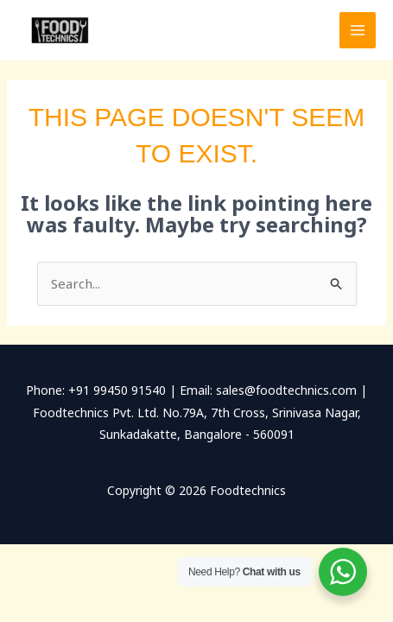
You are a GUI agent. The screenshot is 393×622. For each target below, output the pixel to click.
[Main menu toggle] (358, 30)
